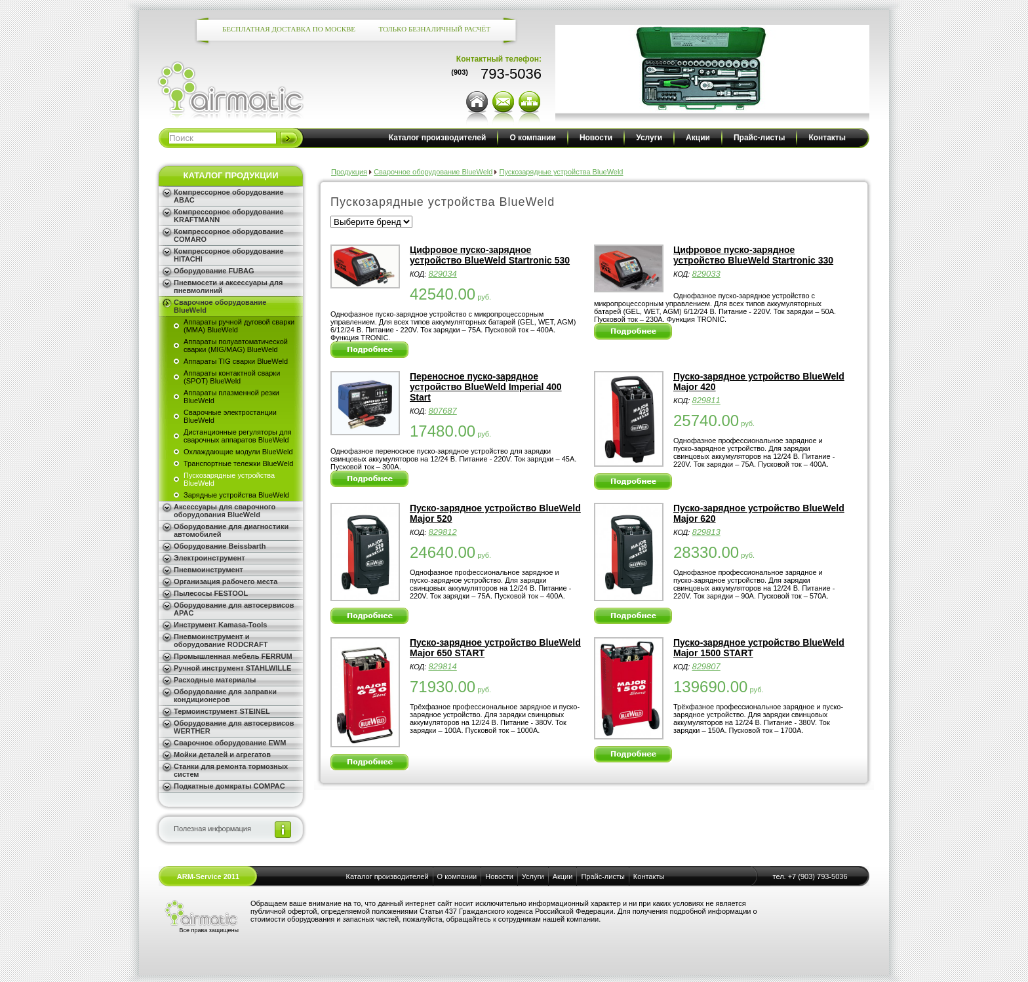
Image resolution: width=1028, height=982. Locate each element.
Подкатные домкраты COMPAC (229, 786)
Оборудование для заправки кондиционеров (225, 695)
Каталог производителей (437, 137)
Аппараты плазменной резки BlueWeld (231, 396)
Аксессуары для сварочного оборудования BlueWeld (224, 511)
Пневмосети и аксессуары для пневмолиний (228, 286)
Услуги (649, 137)
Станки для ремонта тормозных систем (231, 770)
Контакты (827, 137)
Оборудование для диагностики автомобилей (231, 530)
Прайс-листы (759, 137)
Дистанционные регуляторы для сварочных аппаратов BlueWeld (238, 436)
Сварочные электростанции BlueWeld (230, 416)
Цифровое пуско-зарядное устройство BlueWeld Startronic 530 (490, 255)
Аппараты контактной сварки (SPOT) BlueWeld (232, 377)
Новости (596, 137)
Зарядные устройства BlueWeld (236, 495)
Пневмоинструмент (208, 570)
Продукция (349, 172)
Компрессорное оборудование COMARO (229, 235)
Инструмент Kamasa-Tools (220, 625)
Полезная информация (212, 829)
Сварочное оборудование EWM (230, 743)
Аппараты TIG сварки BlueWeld (236, 361)
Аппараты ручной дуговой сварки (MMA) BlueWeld (239, 326)
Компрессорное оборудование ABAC (229, 196)
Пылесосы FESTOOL (211, 593)
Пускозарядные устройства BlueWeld (229, 479)
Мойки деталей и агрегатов (222, 754)
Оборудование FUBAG (214, 271)
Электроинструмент (209, 558)
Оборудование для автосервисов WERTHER (234, 727)
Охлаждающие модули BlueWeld (238, 452)
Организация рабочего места (225, 581)
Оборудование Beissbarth (220, 546)
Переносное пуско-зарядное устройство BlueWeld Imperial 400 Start (486, 387)
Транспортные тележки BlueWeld (238, 463)
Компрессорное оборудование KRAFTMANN (229, 216)
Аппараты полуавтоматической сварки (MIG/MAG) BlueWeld (236, 345)
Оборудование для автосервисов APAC (234, 609)
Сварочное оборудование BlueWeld (220, 306)
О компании (532, 137)
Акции (698, 137)
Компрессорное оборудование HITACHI (229, 255)
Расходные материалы (215, 680)
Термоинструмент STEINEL (222, 711)
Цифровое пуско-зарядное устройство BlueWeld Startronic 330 (753, 255)
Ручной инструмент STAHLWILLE (232, 668)
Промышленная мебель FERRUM (233, 656)
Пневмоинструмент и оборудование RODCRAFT (220, 640)
